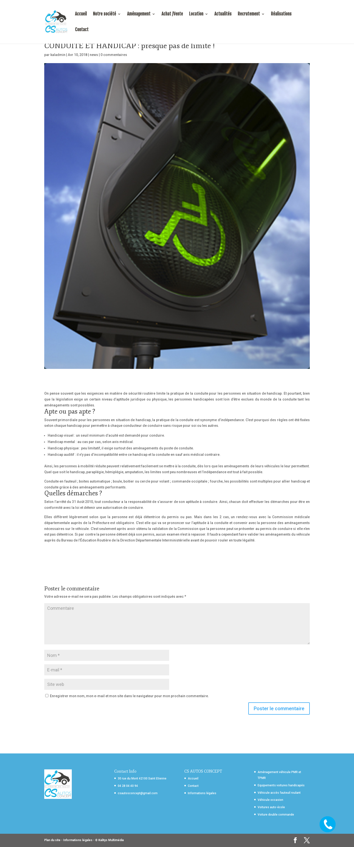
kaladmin (57, 55)
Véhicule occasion (270, 800)
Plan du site (52, 840)
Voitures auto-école (271, 807)
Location (196, 14)
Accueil (81, 14)
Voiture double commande (276, 814)
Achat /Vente (172, 14)
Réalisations (281, 14)
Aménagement (138, 14)
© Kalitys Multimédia (109, 840)
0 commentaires (114, 55)
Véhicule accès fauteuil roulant (279, 792)
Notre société (104, 14)
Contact (81, 30)
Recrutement (249, 14)
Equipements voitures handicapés (281, 785)
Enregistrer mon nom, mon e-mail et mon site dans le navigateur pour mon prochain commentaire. (129, 696)
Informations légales (202, 793)
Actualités (223, 14)
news (94, 55)
